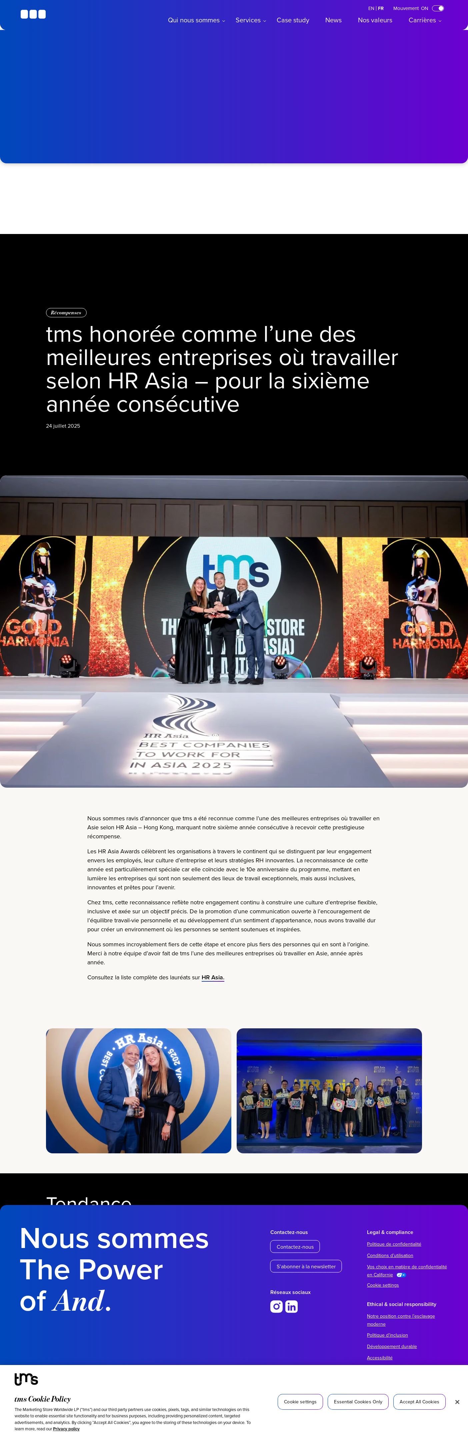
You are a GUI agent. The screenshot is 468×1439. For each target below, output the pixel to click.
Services (248, 20)
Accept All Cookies (419, 1401)
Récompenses (66, 312)
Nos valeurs (375, 20)
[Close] (457, 1402)
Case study (293, 20)
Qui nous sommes (194, 20)
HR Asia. (213, 987)
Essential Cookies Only (358, 1401)
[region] (234, 1402)
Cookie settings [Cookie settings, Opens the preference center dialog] (300, 1401)
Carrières (422, 20)
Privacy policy (66, 1429)
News (333, 20)
